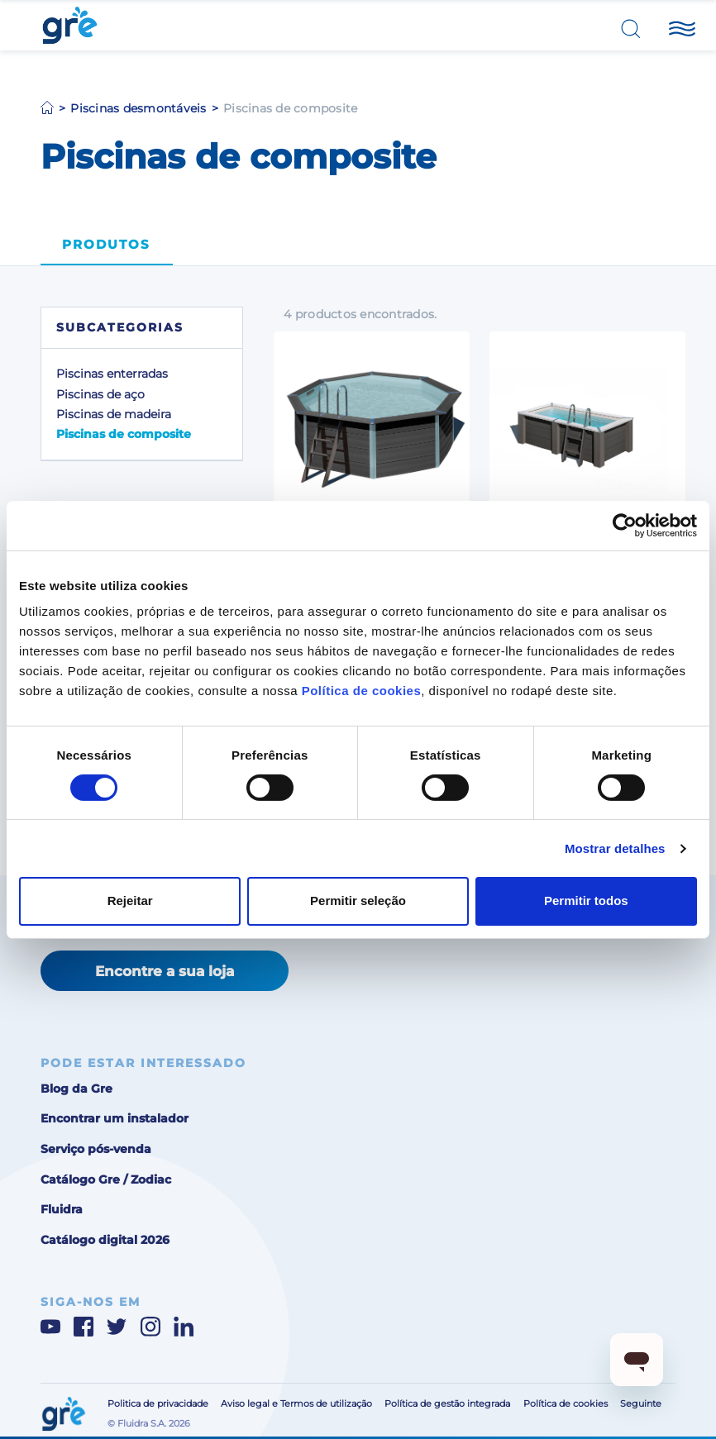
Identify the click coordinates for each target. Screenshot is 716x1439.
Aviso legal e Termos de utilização (296, 1403)
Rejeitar (130, 900)
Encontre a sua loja (164, 971)
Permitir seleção (358, 900)
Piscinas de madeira (113, 414)
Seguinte (640, 1403)
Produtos (106, 244)
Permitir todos (586, 900)
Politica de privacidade (157, 1403)
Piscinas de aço (100, 394)
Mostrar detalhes (615, 848)
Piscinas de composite (123, 434)
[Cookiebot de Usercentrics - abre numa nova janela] (624, 524)
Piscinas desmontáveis (138, 108)
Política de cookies (362, 691)
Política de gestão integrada (447, 1403)
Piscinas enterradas (112, 373)
